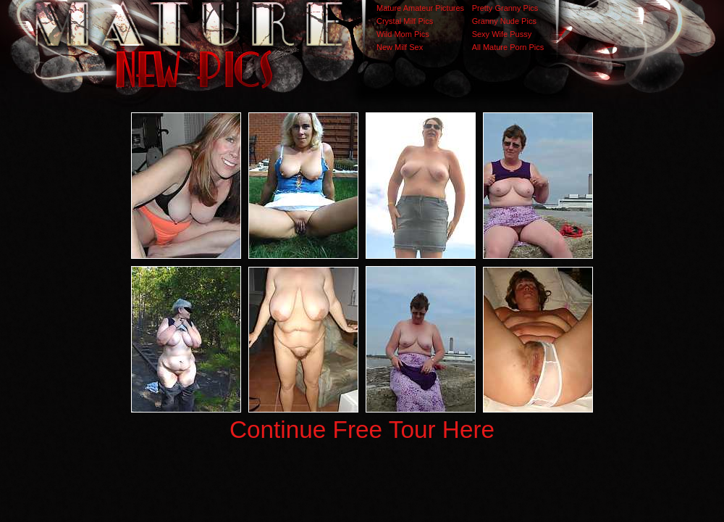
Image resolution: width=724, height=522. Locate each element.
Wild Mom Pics (402, 34)
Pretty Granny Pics (505, 8)
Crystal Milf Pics (404, 21)
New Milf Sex (399, 47)
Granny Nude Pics (504, 21)
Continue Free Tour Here (362, 429)
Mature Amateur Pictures (420, 8)
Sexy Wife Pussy (502, 34)
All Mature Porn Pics (508, 47)
